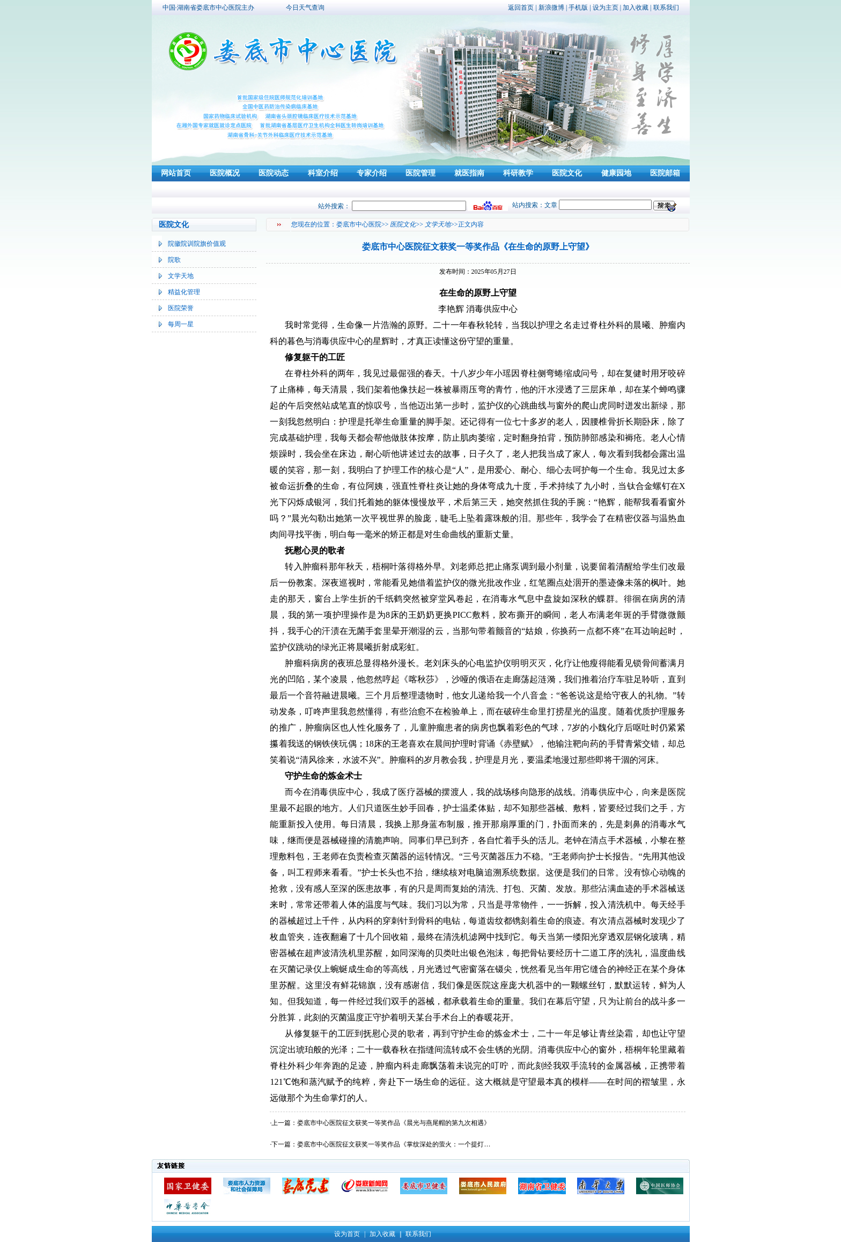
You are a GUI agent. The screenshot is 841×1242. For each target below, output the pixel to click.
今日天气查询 (305, 7)
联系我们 (666, 7)
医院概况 (225, 173)
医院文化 (567, 173)
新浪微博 (551, 7)
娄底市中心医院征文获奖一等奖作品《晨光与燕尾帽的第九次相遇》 (393, 1123)
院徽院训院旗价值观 (197, 243)
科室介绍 (323, 173)
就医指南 (469, 173)
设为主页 (605, 7)
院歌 (174, 260)
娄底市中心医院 (358, 224)
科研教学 (518, 173)
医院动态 (274, 173)
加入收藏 (635, 7)
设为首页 (347, 1234)
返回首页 (521, 7)
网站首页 (176, 173)
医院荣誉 (181, 308)
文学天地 (181, 276)
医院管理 (420, 173)
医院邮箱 (665, 173)
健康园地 (616, 173)
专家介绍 (372, 173)
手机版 (578, 7)
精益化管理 (184, 292)
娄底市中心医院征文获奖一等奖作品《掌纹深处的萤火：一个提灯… (393, 1144)
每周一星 (181, 324)
